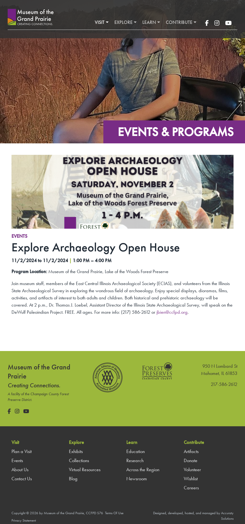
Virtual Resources (84, 469)
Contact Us (21, 478)
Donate (190, 460)
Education (135, 451)
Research (135, 460)
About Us (19, 469)
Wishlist (191, 478)
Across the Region (142, 469)
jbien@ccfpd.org (172, 312)
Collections (79, 460)
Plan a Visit (21, 451)
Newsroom (136, 478)
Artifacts (191, 451)
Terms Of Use (114, 513)
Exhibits (76, 451)
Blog (73, 478)
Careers (191, 488)
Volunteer (192, 469)
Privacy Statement (23, 520)
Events (19, 236)
